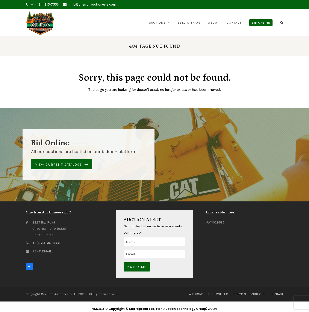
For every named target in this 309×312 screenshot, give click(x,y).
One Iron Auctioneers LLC (59, 294)
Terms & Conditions (249, 294)
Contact (277, 294)
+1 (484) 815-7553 (46, 243)
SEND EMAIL (42, 251)
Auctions (196, 294)
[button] (281, 22)
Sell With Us (218, 294)
